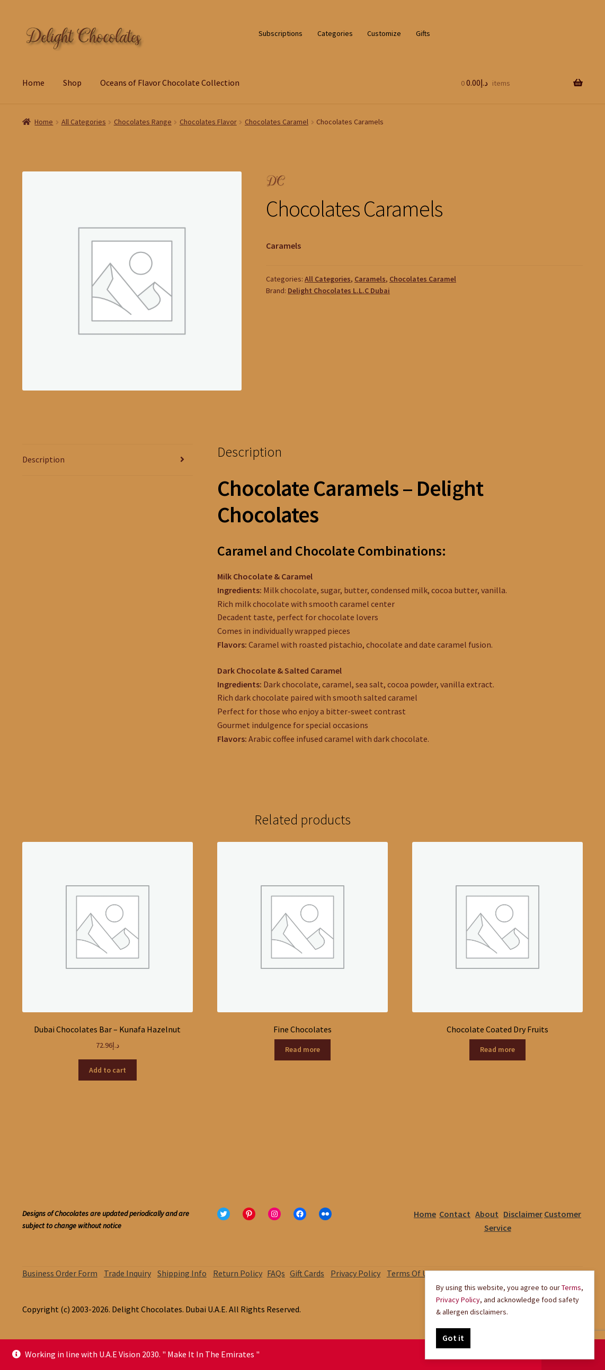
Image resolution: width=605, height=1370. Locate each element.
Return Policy (237, 1273)
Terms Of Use (411, 1273)
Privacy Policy (355, 1273)
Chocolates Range (143, 121)
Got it (453, 1337)
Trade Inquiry (127, 1273)
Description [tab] (43, 459)
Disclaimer (522, 1214)
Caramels (370, 279)
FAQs (276, 1273)
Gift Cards (307, 1273)
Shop (72, 82)
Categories (335, 33)
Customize (384, 33)
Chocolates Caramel (276, 121)
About (487, 1214)
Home (33, 82)
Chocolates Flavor (208, 121)
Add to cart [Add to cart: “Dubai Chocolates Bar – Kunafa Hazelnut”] (107, 1070)
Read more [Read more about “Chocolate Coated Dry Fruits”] (497, 1049)
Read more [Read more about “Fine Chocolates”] (302, 1049)
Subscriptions (280, 33)
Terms (571, 1287)
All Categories (83, 121)
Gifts (423, 33)
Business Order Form (59, 1273)
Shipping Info (182, 1273)
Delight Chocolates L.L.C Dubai (339, 290)
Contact (454, 1214)
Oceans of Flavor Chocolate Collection (169, 82)
